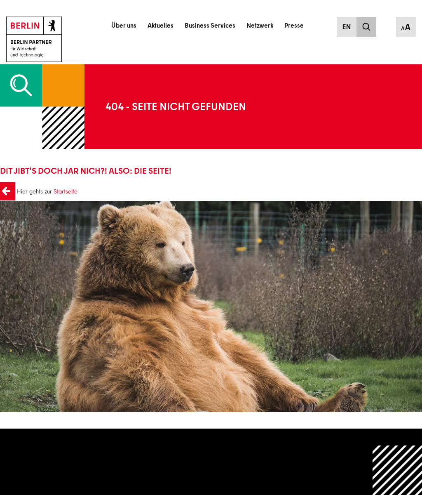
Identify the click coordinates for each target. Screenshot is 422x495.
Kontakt (169, 448)
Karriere (169, 460)
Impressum (309, 460)
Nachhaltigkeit (177, 472)
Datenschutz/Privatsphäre (328, 448)
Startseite (63, 191)
